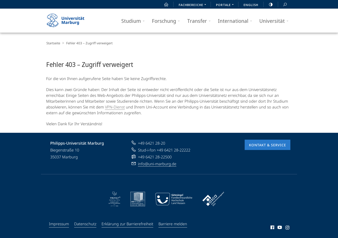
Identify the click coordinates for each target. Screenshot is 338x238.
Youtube (279, 227)
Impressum (59, 223)
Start (164, 4)
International (236, 21)
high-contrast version (268, 4)
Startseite (53, 43)
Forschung (167, 21)
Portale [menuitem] (226, 5)
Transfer (200, 21)
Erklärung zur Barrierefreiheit (127, 223)
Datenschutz (85, 223)
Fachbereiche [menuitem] (193, 5)
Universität (275, 21)
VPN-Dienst (115, 106)
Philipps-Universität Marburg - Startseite (69, 20)
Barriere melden (172, 223)
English (251, 5)
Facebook (272, 227)
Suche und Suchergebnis (282, 4)
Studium (134, 21)
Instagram (287, 227)
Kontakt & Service (267, 144)
